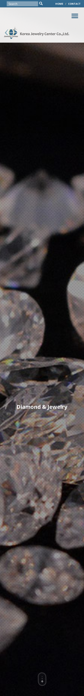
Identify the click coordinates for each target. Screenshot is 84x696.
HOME (59, 3)
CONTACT (74, 3)
